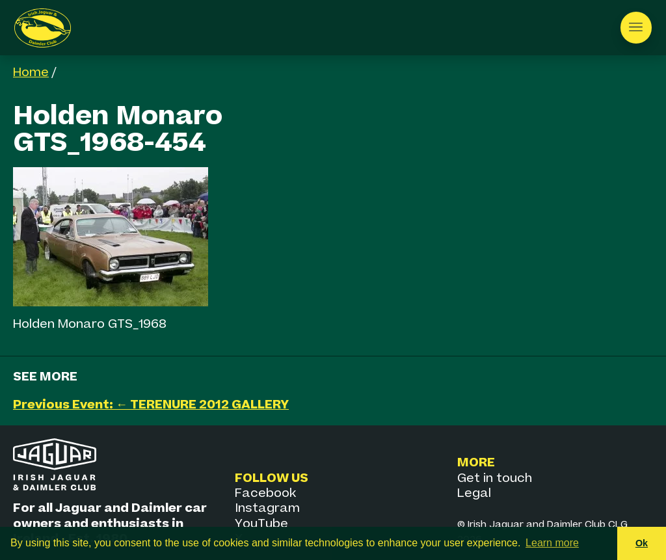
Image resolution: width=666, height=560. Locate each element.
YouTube (261, 524)
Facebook (265, 493)
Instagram (267, 508)
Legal (474, 493)
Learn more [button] (552, 542)
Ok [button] (641, 543)
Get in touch (494, 478)
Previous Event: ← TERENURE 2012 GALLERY (151, 405)
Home (31, 72)
